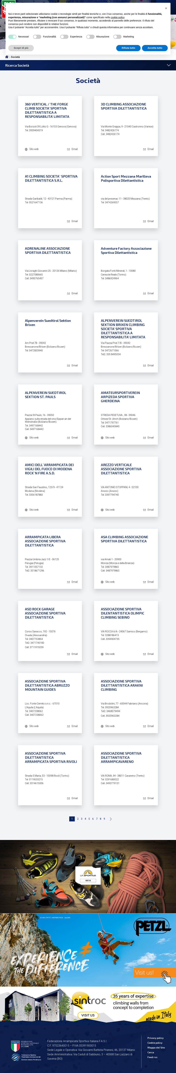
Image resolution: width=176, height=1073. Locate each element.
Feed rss (152, 1057)
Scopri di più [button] (21, 48)
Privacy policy (155, 1037)
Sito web (34, 149)
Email (75, 149)
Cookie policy (154, 1042)
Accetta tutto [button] (154, 48)
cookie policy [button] (117, 17)
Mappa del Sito (156, 1047)
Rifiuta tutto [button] (128, 48)
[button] (166, 8)
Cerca (150, 1052)
